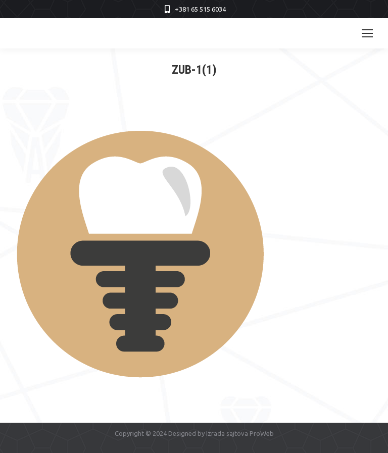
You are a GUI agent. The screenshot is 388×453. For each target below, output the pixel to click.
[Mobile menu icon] (367, 33)
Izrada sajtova (227, 433)
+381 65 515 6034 (200, 9)
